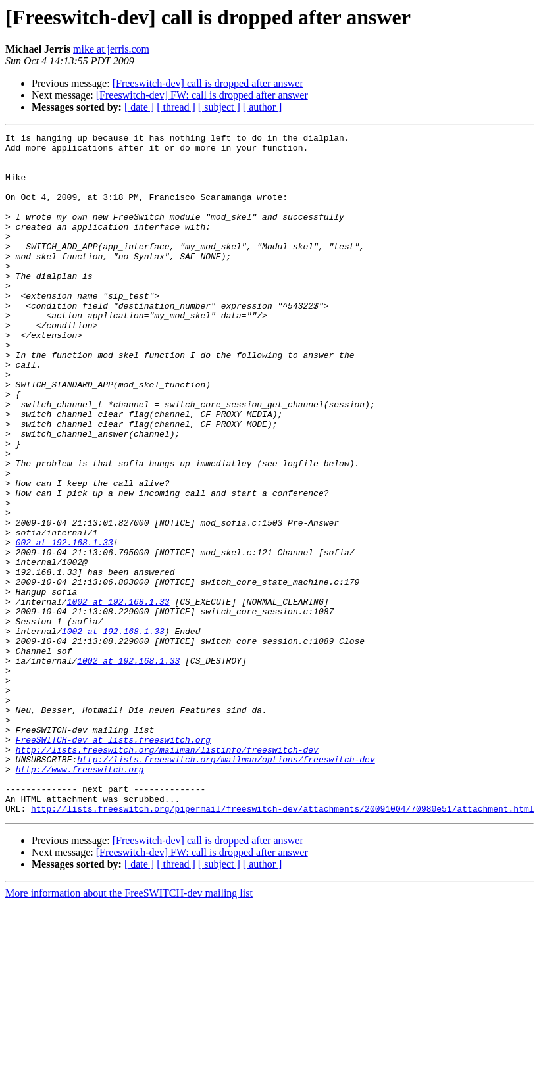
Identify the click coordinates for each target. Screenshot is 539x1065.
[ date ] (139, 106)
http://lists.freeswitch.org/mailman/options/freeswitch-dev (225, 885)
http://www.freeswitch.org (80, 897)
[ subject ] (219, 106)
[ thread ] (176, 106)
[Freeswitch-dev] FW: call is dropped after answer (202, 95)
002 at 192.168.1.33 (64, 625)
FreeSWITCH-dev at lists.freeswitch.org (113, 862)
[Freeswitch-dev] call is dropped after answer (208, 83)
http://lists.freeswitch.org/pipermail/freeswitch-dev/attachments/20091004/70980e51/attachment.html (282, 945)
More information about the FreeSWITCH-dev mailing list (129, 1029)
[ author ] (262, 106)
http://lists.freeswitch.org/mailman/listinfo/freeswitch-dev (167, 873)
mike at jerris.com (111, 49)
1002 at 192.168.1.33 (118, 696)
